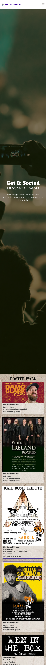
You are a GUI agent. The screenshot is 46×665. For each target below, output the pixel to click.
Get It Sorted (11, 4)
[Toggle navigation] (43, 4)
